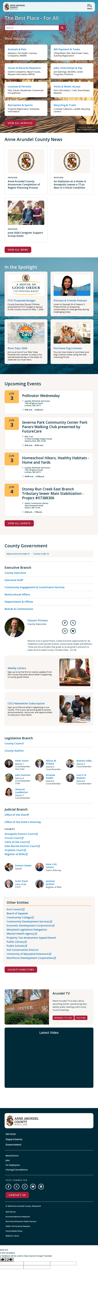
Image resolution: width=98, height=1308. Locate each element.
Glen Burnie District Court (21, 853)
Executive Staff (14, 587)
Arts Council (14, 916)
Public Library (15, 948)
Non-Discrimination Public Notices (21, 1228)
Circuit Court (13, 845)
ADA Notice (11, 1219)
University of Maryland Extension (27, 961)
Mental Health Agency (20, 940)
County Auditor (14, 757)
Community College (19, 924)
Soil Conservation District (23, 956)
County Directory (21, 976)
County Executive (15, 579)
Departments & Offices (19, 608)
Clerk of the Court (16, 849)
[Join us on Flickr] (41, 1193)
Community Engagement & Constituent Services (35, 594)
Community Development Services (28, 928)
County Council (14, 750)
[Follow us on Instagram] (65, 638)
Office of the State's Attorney (23, 829)
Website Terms (12, 1243)
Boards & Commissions (19, 616)
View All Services (20, 129)
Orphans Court (14, 857)
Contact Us (17, 1201)
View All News (18, 256)
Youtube (81, 1025)
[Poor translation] (9, 1266)
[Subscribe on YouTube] (33, 1193)
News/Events (12, 1162)
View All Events (19, 530)
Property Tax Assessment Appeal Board (31, 944)
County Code (39, 560)
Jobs (8, 1167)
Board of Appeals (17, 920)
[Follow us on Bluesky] (73, 638)
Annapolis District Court (20, 841)
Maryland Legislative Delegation (27, 936)
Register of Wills (15, 861)
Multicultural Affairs (17, 601)
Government (13, 1151)
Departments (14, 1146)
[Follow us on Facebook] (65, 630)
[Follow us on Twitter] (73, 630)
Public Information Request (18, 1233)
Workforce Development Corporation (30, 965)
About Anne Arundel (17, 560)
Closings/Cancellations (17, 1176)
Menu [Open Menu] (89, 8)
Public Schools (15, 952)
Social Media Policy (14, 1238)
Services (11, 1141)
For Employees (13, 1172)
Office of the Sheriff (17, 821)
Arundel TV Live (63, 1025)
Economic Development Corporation (29, 932)
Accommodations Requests (18, 1223)
